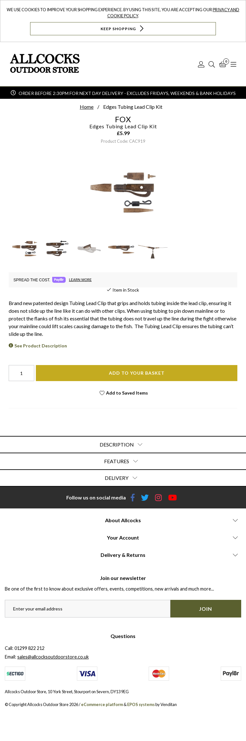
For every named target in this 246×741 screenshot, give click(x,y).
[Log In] (201, 64)
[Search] (212, 64)
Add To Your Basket (137, 373)
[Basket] (222, 64)
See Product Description (40, 345)
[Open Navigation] (233, 64)
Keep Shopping (123, 28)
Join (205, 609)
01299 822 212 (29, 648)
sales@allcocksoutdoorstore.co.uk (53, 657)
